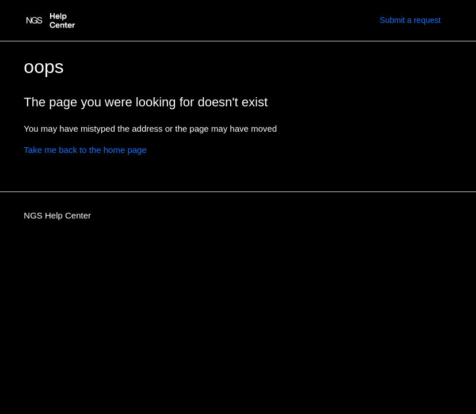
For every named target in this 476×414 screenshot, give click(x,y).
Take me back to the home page (85, 150)
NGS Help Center (57, 215)
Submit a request (410, 20)
